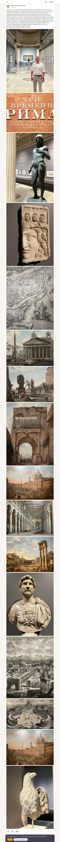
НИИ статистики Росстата (18, 5)
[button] (8, 831)
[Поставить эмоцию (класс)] (17, 831)
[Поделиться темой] (12, 831)
